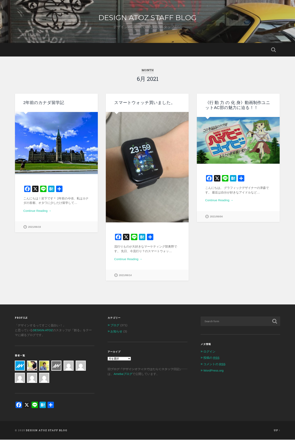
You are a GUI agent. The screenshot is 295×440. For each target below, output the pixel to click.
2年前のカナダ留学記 (43, 102)
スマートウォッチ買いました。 (144, 102)
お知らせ (116, 331)
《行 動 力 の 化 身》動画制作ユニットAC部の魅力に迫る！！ (237, 105)
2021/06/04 (216, 216)
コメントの (214, 364)
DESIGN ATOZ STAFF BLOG (147, 17)
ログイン (209, 352)
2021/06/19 (34, 226)
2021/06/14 (125, 275)
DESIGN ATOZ (43, 330)
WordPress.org (213, 371)
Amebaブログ (123, 374)
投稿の (211, 358)
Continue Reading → (37, 210)
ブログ (114, 325)
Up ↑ (277, 430)
